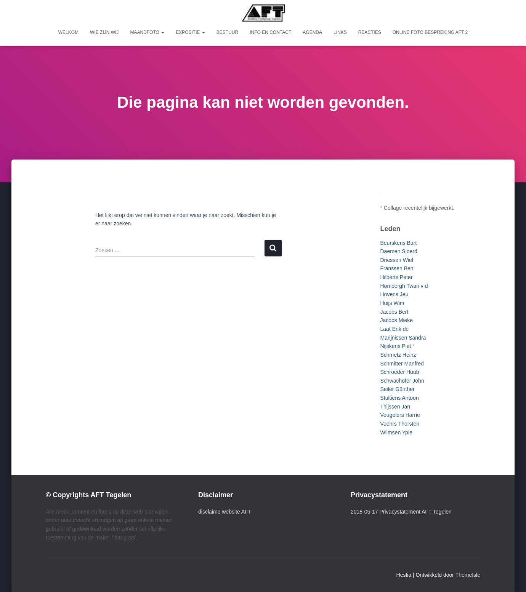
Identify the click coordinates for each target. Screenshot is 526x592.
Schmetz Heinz (398, 355)
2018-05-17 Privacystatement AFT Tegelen (401, 512)
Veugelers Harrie (400, 415)
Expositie (190, 32)
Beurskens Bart (398, 243)
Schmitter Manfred (402, 364)
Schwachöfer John (402, 381)
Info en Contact (270, 32)
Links (340, 32)
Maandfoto (147, 32)
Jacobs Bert (394, 312)
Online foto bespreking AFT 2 (430, 32)
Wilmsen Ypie (396, 432)
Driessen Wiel (396, 260)
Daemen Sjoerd (398, 251)
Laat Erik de (394, 329)
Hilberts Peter (396, 277)
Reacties (369, 32)
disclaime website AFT (224, 512)
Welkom (68, 32)
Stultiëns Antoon (399, 398)
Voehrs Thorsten (399, 424)
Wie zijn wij (104, 32)
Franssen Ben (397, 268)
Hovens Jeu (394, 294)
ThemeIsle (467, 575)
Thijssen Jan (395, 407)
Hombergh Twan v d (404, 286)
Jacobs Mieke (396, 320)
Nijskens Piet (395, 346)
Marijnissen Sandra (403, 338)
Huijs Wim (392, 303)
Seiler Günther (397, 389)
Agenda (312, 32)
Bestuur (227, 32)
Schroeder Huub (399, 372)
